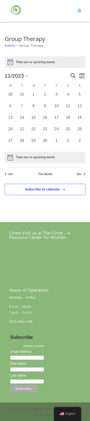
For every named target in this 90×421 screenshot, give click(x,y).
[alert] (45, 157)
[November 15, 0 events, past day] (33, 120)
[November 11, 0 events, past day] (68, 109)
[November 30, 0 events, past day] (45, 143)
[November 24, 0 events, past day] (56, 132)
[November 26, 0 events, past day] (79, 132)
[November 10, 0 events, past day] (56, 109)
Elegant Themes (44, 409)
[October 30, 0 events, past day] (10, 97)
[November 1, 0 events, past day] (33, 97)
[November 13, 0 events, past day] (10, 120)
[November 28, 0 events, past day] (22, 143)
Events (10, 45)
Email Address (22, 352)
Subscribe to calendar (42, 189)
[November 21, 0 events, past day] (22, 132)
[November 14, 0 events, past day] (22, 120)
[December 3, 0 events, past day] (79, 143)
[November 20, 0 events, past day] (10, 132)
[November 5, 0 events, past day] (79, 97)
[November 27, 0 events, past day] (10, 143)
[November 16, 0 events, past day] (45, 120)
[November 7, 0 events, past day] (22, 109)
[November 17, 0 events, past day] (56, 120)
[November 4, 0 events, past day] (68, 97)
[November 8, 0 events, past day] (33, 109)
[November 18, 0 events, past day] (68, 120)
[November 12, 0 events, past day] (79, 109)
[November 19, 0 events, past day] (79, 120)
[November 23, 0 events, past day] (45, 132)
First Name (18, 363)
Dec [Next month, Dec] (81, 174)
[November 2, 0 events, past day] (45, 97)
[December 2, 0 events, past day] (68, 143)
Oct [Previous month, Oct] (9, 174)
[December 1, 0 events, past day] (56, 143)
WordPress (45, 414)
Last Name (18, 375)
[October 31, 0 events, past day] (22, 97)
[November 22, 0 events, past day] (33, 132)
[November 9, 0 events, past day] (45, 109)
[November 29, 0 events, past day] (33, 143)
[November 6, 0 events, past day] (10, 109)
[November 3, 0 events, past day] (56, 97)
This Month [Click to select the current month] (45, 174)
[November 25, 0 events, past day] (68, 132)
